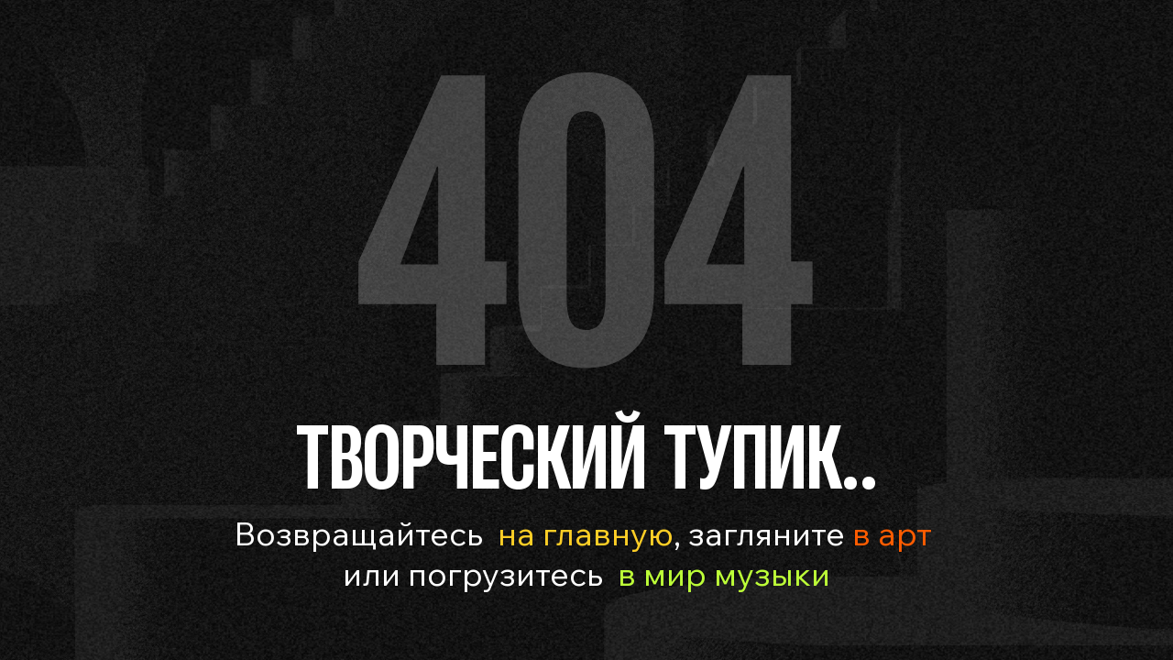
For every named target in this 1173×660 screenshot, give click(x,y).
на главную (586, 533)
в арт (888, 533)
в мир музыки (724, 573)
